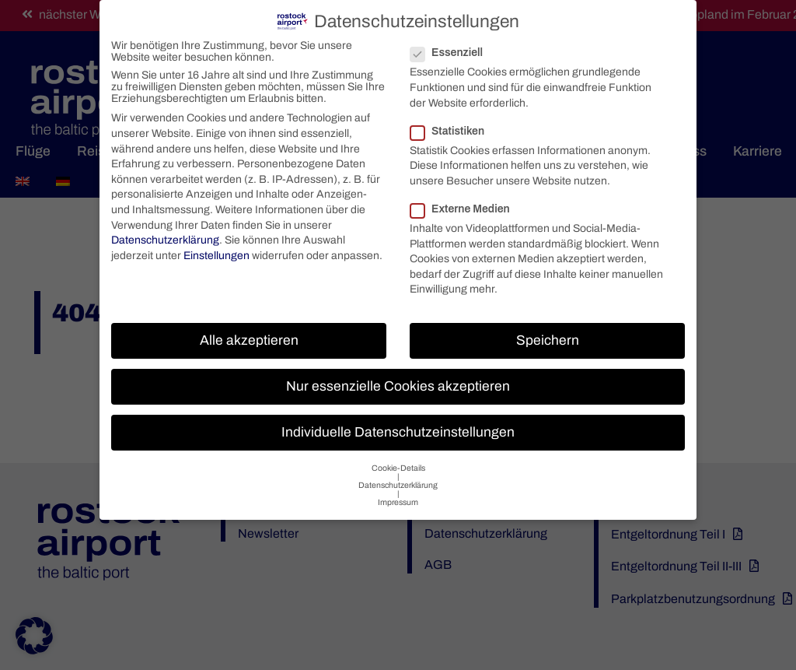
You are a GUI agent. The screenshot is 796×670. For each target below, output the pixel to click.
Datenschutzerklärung (165, 234)
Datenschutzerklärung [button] (398, 479)
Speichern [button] (547, 335)
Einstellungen (216, 250)
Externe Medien (466, 203)
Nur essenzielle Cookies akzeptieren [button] (398, 381)
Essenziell (453, 47)
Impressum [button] (398, 497)
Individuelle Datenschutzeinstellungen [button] (398, 426)
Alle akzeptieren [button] (249, 335)
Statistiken (454, 126)
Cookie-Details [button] (398, 462)
